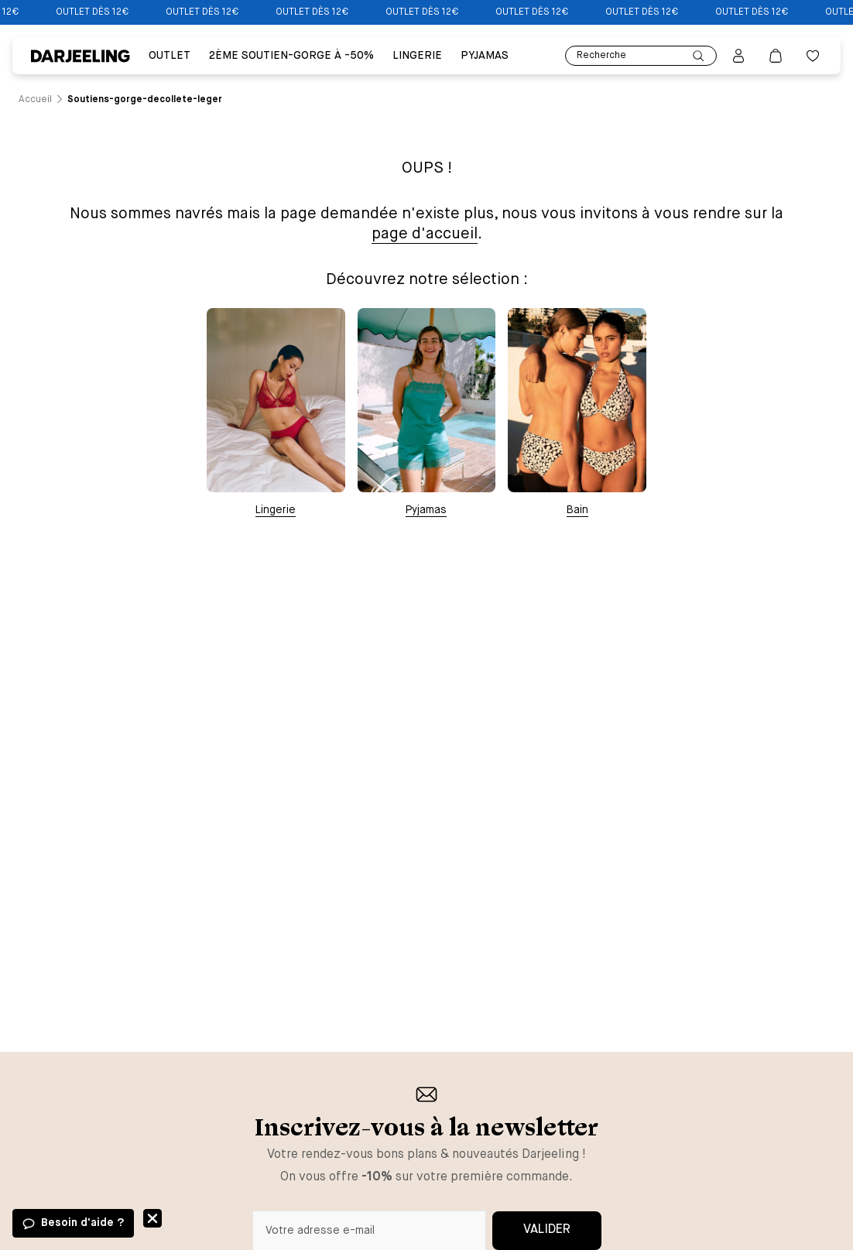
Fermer (152, 1218)
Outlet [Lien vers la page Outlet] (169, 55)
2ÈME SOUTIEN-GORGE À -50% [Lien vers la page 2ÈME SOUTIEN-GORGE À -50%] (291, 55)
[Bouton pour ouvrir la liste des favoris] (812, 55)
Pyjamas (426, 510)
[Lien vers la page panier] (775, 55)
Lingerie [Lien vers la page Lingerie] (417, 55)
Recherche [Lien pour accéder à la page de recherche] (641, 56)
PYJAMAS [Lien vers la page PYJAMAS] (485, 55)
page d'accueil (425, 234)
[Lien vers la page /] (35, 100)
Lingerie (275, 510)
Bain (577, 510)
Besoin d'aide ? (82, 1222)
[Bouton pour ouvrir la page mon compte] (738, 55)
